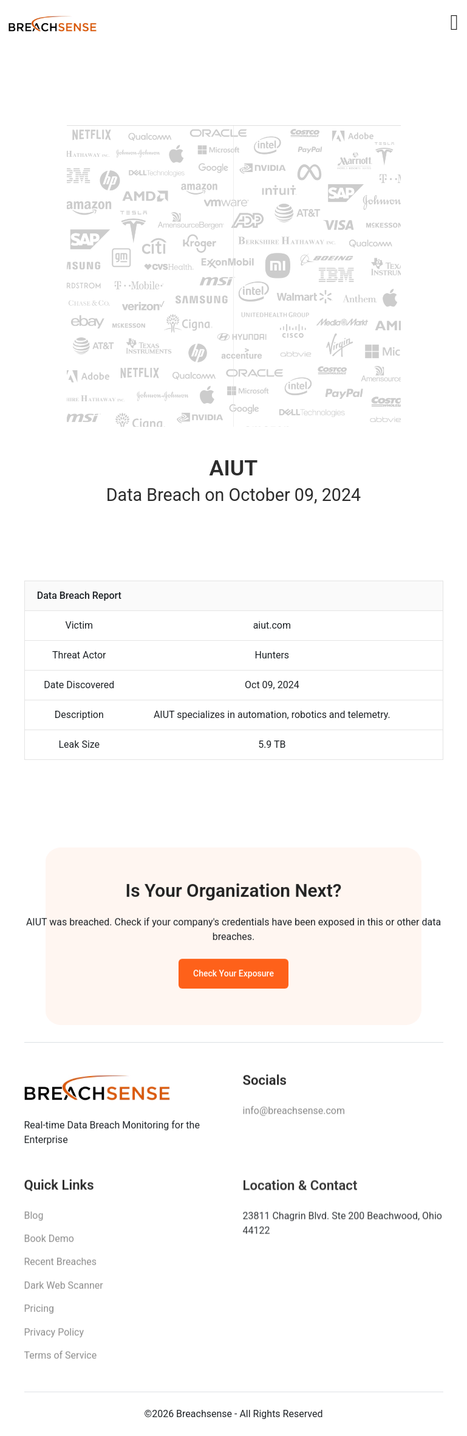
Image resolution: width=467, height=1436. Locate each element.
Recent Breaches (60, 1267)
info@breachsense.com (294, 1114)
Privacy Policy (54, 1337)
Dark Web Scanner (63, 1291)
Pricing (39, 1314)
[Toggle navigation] (454, 22)
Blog (34, 1220)
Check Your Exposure (233, 976)
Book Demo (49, 1244)
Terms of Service (60, 1361)
